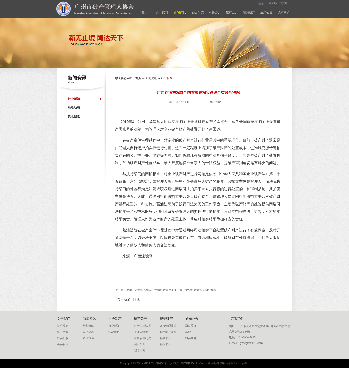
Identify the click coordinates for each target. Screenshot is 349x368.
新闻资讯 (151, 78)
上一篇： (144, 290)
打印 (137, 299)
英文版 (283, 3)
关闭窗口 (123, 299)
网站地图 (212, 363)
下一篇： (195, 290)
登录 (261, 3)
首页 (144, 12)
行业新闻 (167, 78)
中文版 (273, 3)
